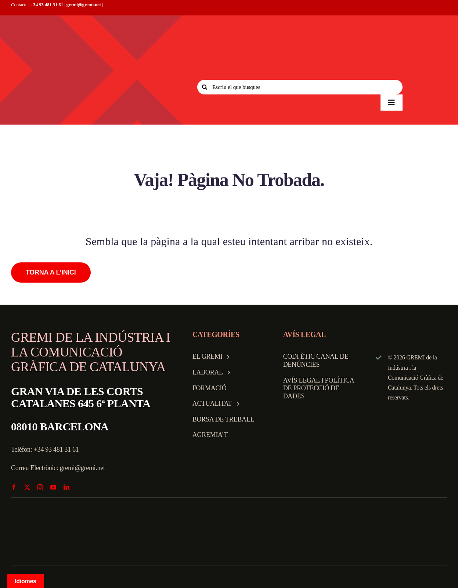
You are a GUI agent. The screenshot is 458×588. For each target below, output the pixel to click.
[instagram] (40, 487)
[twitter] (27, 487)
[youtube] (53, 487)
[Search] (204, 87)
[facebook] (14, 487)
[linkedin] (66, 487)
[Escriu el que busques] (300, 87)
